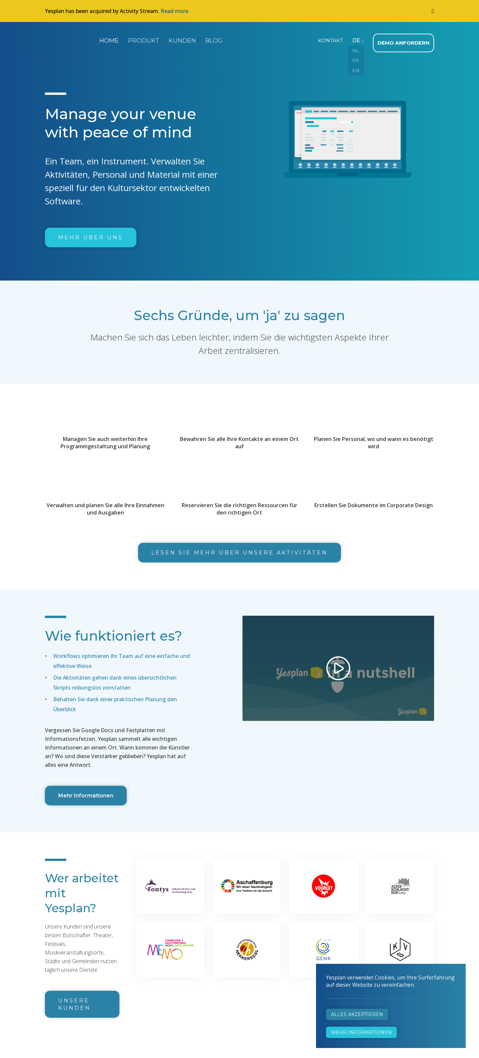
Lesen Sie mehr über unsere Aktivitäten (239, 549)
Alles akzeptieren (357, 1014)
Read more (174, 11)
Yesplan (70, 39)
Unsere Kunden (74, 1001)
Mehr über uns (90, 234)
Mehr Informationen (85, 792)
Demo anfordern (405, 40)
